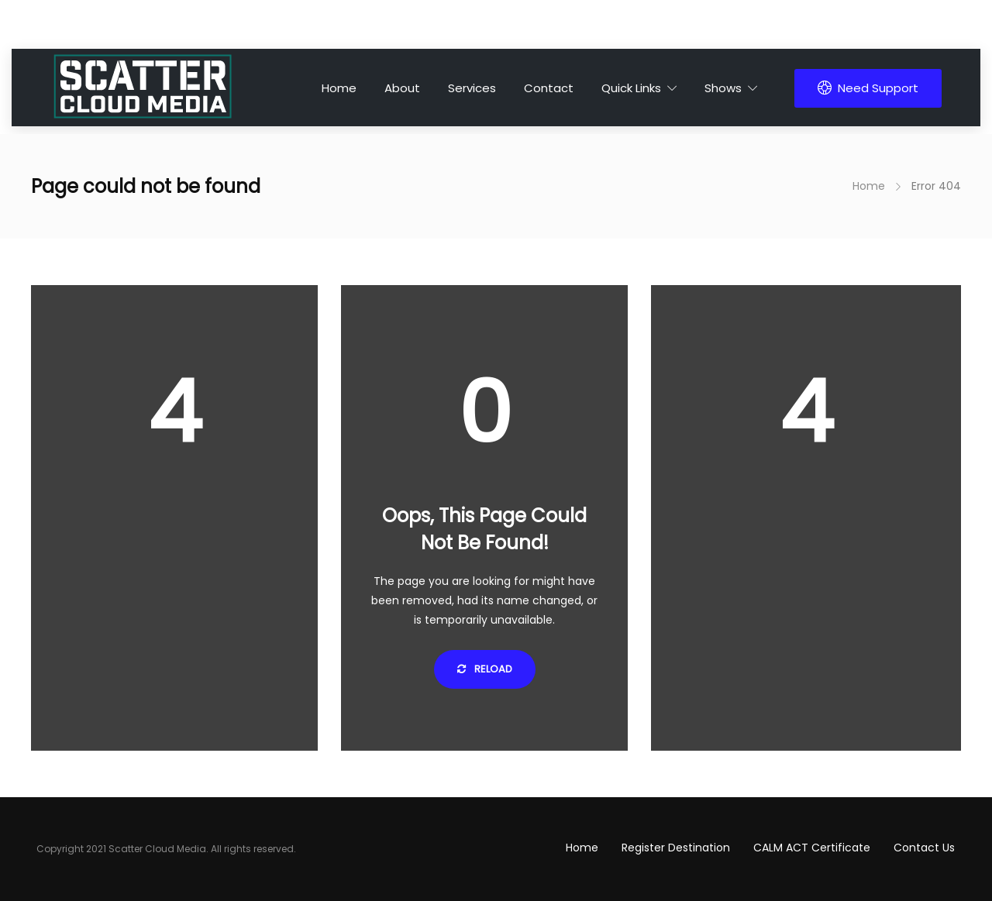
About (402, 88)
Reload (484, 669)
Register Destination (676, 847)
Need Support (868, 88)
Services (472, 88)
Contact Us (924, 847)
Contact (549, 88)
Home (339, 88)
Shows (723, 88)
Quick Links (631, 88)
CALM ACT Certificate (811, 847)
